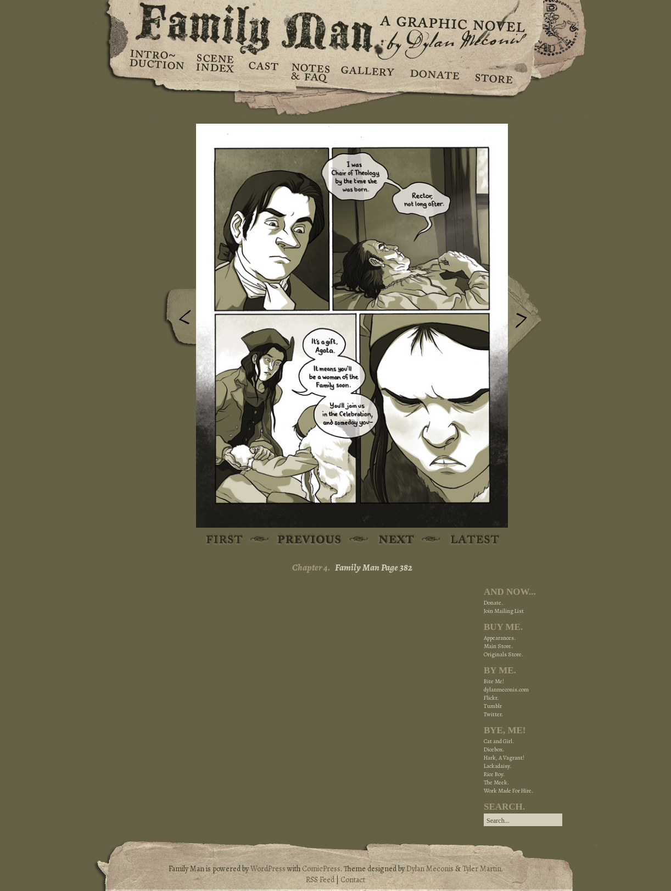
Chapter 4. (311, 567)
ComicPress (321, 869)
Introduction (157, 63)
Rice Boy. (494, 774)
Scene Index (216, 71)
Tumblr (493, 706)
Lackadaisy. (497, 766)
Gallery (367, 71)
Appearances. (500, 638)
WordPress (268, 869)
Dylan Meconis (430, 869)
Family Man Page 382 (373, 567)
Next (527, 315)
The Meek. (496, 782)
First (224, 540)
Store (493, 71)
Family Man (335, 26)
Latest (469, 540)
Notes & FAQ (309, 71)
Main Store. (498, 646)
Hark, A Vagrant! (504, 758)
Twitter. (493, 714)
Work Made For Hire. (508, 791)
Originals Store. (503, 654)
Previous (177, 320)
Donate (433, 71)
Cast (262, 71)
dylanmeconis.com (506, 689)
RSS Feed (320, 880)
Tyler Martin (481, 869)
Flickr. (491, 698)
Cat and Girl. (499, 741)
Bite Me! (494, 681)
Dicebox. (494, 749)
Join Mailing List (504, 611)
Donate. (493, 603)
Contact (352, 880)
